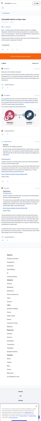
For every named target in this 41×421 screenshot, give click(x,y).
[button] (2, 3)
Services (9, 337)
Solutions (10, 280)
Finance (9, 302)
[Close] (36, 410)
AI (7, 273)
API (20, 396)
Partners (9, 334)
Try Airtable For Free (13, 377)
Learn (9, 305)
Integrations (11, 262)
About (9, 359)
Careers (9, 362)
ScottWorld (7, 95)
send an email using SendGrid (15, 104)
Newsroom (10, 373)
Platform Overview (12, 259)
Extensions (10, 266)
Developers (10, 341)
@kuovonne (7, 159)
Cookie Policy (28, 416)
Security (20, 391)
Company (10, 355)
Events (9, 312)
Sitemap (20, 400)
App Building (11, 269)
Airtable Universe (12, 352)
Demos (9, 319)
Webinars (10, 327)
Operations (10, 291)
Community (10, 344)
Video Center (11, 316)
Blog (8, 366)
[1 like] (7, 85)
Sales (8, 298)
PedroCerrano (7, 141)
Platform (10, 255)
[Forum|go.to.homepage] (10, 3)
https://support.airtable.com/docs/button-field (14, 174)
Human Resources (12, 294)
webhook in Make (29, 102)
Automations (6, 13)
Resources (10, 330)
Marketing (10, 287)
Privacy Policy (23, 419)
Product (9, 284)
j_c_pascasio (7, 27)
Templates (10, 348)
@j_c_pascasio (5, 98)
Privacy (21, 405)
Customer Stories (12, 323)
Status (9, 369)
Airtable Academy (12, 309)
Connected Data (12, 277)
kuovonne (6, 68)
